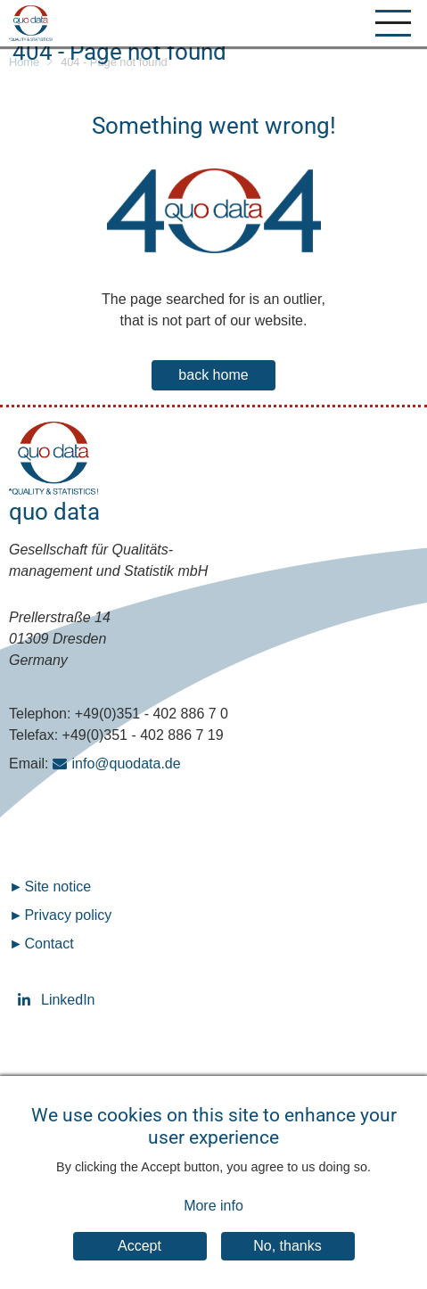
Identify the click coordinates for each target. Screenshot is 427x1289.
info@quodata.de (126, 763)
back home (213, 374)
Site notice (57, 886)
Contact (48, 943)
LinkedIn (27, 999)
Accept (139, 1260)
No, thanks (287, 1260)
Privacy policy (67, 915)
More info (213, 1219)
